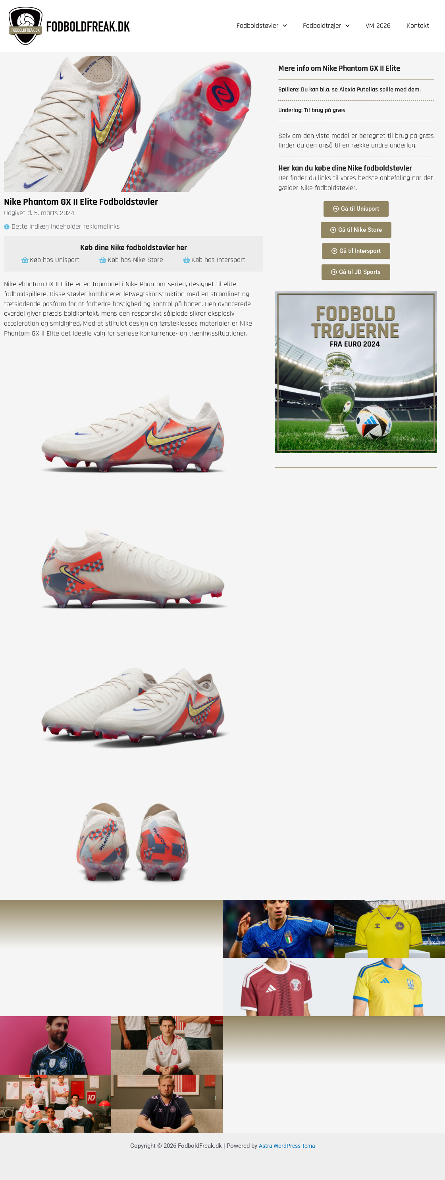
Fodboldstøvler (267, 26)
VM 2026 (380, 25)
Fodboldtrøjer (330, 26)
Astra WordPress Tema (287, 1145)
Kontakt (418, 25)
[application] (288, 26)
